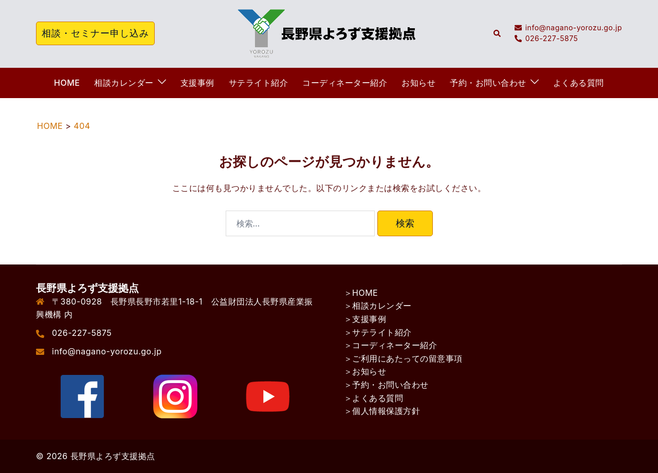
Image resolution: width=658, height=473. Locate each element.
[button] (498, 33)
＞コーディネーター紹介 (390, 345)
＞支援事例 (365, 319)
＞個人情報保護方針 (382, 411)
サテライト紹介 (258, 83)
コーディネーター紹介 (344, 83)
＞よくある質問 (374, 398)
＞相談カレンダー (378, 305)
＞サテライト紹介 (378, 332)
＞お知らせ (365, 371)
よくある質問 (578, 83)
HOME (67, 83)
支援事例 (197, 83)
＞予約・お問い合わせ (386, 385)
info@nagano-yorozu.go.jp (106, 351)
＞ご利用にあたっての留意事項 (403, 358)
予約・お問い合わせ (488, 83)
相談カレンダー (124, 83)
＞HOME (361, 293)
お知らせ (418, 83)
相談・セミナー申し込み (95, 33)
